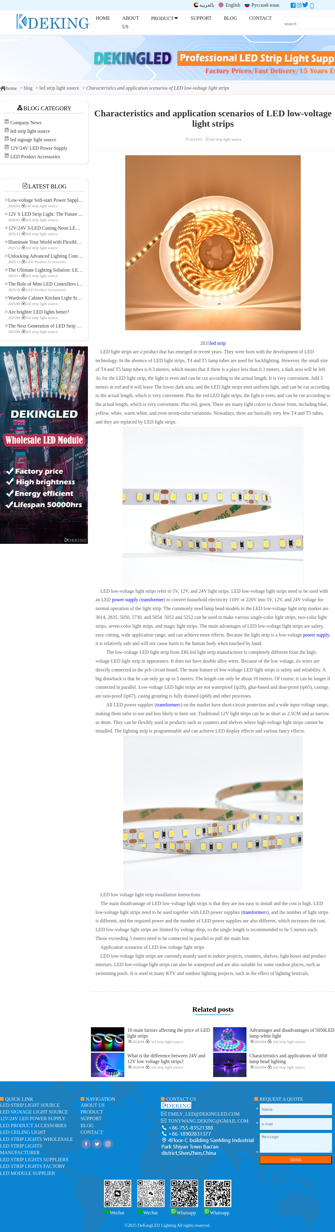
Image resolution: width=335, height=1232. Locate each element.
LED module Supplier (27, 1173)
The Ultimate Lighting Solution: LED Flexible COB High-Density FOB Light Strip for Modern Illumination (44, 270)
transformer (152, 599)
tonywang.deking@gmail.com (208, 1121)
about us (93, 1105)
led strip (218, 343)
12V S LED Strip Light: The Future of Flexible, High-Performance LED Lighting (44, 214)
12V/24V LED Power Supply (39, 148)
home (8, 88)
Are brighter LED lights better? (37, 311)
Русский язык (262, 5)
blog (28, 88)
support (91, 1118)
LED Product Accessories (35, 156)
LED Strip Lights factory (32, 1166)
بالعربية (204, 5)
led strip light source (59, 88)
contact (92, 1132)
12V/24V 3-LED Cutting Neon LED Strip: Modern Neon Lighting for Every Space (44, 228)
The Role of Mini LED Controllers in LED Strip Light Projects (44, 284)
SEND (295, 1160)
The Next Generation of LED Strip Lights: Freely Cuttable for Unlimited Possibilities (44, 325)
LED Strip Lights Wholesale (36, 1139)
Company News (26, 122)
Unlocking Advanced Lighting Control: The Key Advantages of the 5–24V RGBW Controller (44, 256)
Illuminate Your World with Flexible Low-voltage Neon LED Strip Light (44, 242)
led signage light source (33, 139)
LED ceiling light (23, 1132)
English (229, 5)
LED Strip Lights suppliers (34, 1159)
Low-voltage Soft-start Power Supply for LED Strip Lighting (44, 200)
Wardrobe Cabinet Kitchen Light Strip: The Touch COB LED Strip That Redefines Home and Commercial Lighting (44, 297)
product (92, 1111)
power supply (125, 599)
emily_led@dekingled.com (204, 1114)
